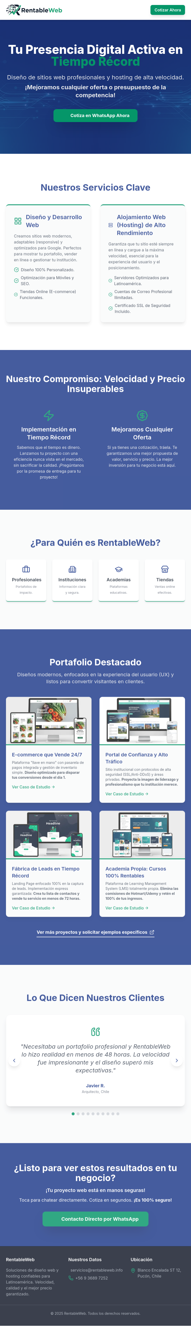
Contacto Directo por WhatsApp (95, 1221)
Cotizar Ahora (167, 9)
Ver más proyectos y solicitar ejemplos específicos (95, 934)
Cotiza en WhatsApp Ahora (95, 116)
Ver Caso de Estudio (33, 789)
